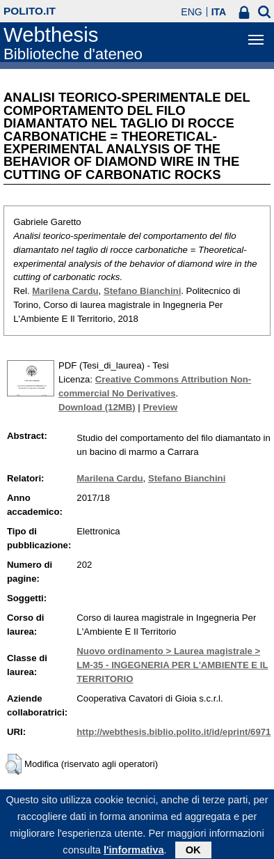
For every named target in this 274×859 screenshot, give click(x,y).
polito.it (29, 11)
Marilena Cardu (65, 291)
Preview (160, 407)
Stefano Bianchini (142, 291)
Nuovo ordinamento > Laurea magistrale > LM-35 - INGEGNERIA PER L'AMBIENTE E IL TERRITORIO (172, 665)
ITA (219, 12)
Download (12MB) (97, 407)
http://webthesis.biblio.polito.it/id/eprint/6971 (173, 732)
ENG (191, 12)
